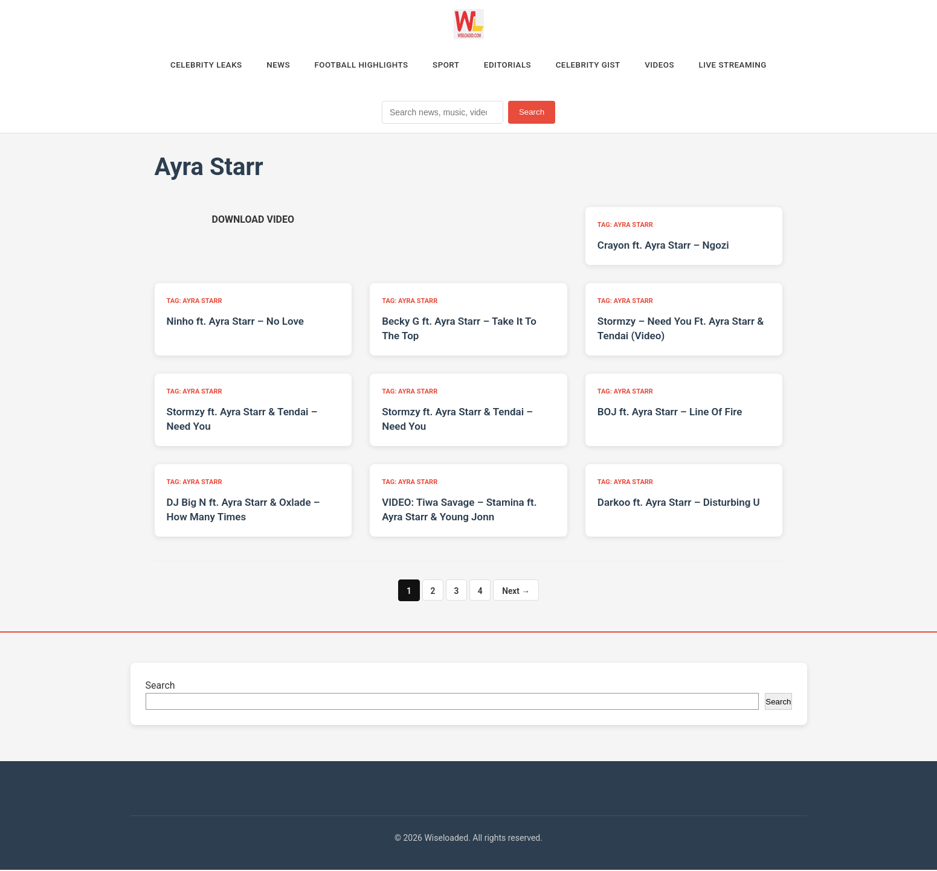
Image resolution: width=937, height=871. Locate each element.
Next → (517, 592)
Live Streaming (748, 66)
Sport (444, 66)
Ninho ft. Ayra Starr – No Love (235, 323)
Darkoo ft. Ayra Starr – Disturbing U (678, 504)
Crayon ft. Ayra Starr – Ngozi (663, 247)
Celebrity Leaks (190, 66)
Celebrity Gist (595, 66)
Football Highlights (355, 66)
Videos (670, 66)
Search (531, 113)
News (266, 66)
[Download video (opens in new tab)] (253, 221)
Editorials (510, 66)
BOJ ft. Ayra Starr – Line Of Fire (669, 413)
